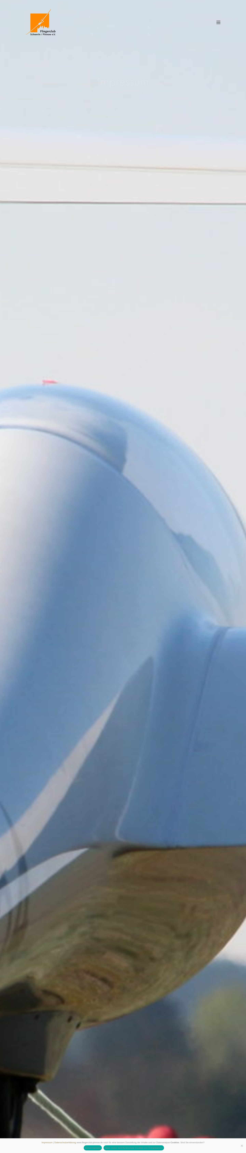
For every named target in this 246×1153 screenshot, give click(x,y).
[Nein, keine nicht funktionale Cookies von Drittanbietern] (241, 1145)
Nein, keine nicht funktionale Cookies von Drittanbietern (133, 1148)
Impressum (47, 1142)
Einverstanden (92, 1148)
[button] (218, 22)
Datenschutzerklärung (65, 1142)
